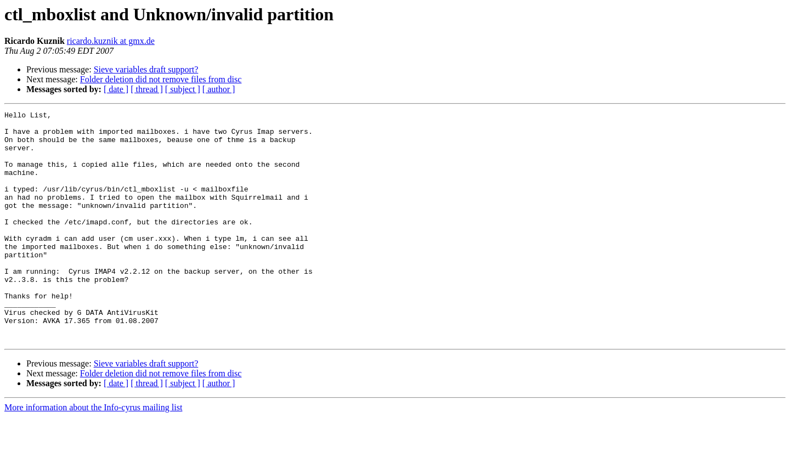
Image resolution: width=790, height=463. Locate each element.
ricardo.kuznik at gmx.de (111, 41)
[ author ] (218, 89)
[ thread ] (147, 89)
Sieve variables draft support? (146, 69)
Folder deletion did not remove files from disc (161, 79)
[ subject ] (182, 89)
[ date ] (116, 89)
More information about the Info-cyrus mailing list (93, 453)
